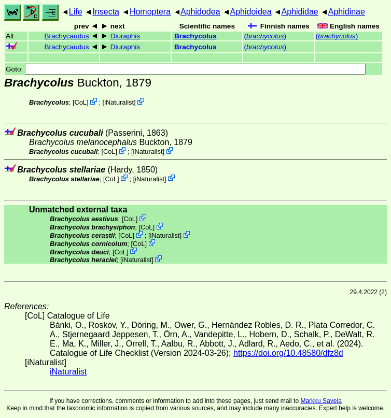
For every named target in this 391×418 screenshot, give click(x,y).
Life (75, 11)
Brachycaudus (66, 36)
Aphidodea (200, 11)
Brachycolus (195, 36)
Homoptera (150, 11)
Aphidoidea (251, 11)
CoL (81, 102)
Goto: (186, 69)
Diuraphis (125, 36)
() (265, 36)
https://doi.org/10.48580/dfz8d (288, 353)
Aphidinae (346, 11)
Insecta (105, 11)
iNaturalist (119, 102)
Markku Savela (320, 401)
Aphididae (300, 11)
